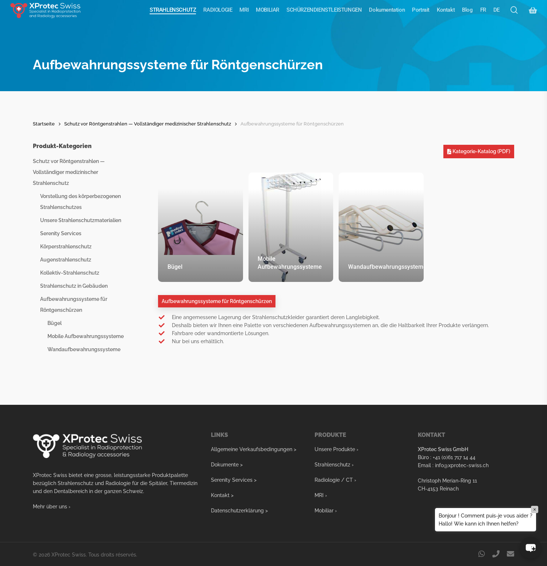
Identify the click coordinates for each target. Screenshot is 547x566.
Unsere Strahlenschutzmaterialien (80, 220)
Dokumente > (227, 465)
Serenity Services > (234, 480)
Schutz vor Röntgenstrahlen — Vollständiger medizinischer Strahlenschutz (147, 124)
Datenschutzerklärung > (239, 510)
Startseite (44, 124)
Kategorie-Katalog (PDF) (478, 151)
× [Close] (534, 509)
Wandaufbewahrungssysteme (83, 349)
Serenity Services (60, 233)
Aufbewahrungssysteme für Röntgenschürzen (73, 304)
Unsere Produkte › (336, 449)
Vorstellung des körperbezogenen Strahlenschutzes (80, 201)
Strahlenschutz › (334, 465)
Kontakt (220, 495)
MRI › (321, 495)
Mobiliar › (326, 510)
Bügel (54, 323)
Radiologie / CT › (335, 480)
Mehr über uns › (51, 506)
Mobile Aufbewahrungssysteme (85, 336)
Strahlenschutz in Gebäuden (74, 286)
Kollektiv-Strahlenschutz (69, 273)
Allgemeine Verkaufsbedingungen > (253, 449)
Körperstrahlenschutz (66, 246)
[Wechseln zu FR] (483, 16)
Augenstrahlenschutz (65, 260)
